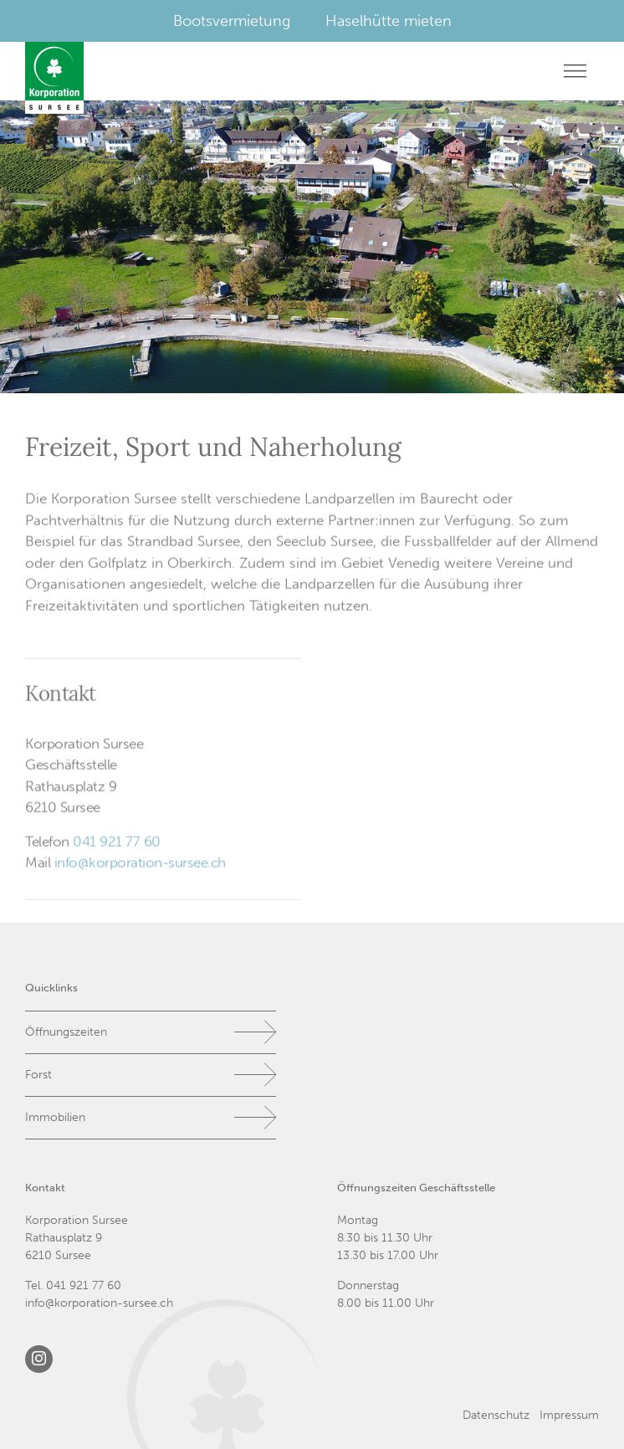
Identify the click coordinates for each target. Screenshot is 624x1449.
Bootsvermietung (231, 21)
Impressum (569, 1415)
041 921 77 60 (117, 843)
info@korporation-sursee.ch (140, 865)
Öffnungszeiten (66, 1032)
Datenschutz (496, 1415)
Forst (38, 1075)
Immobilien (55, 1117)
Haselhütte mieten (388, 21)
